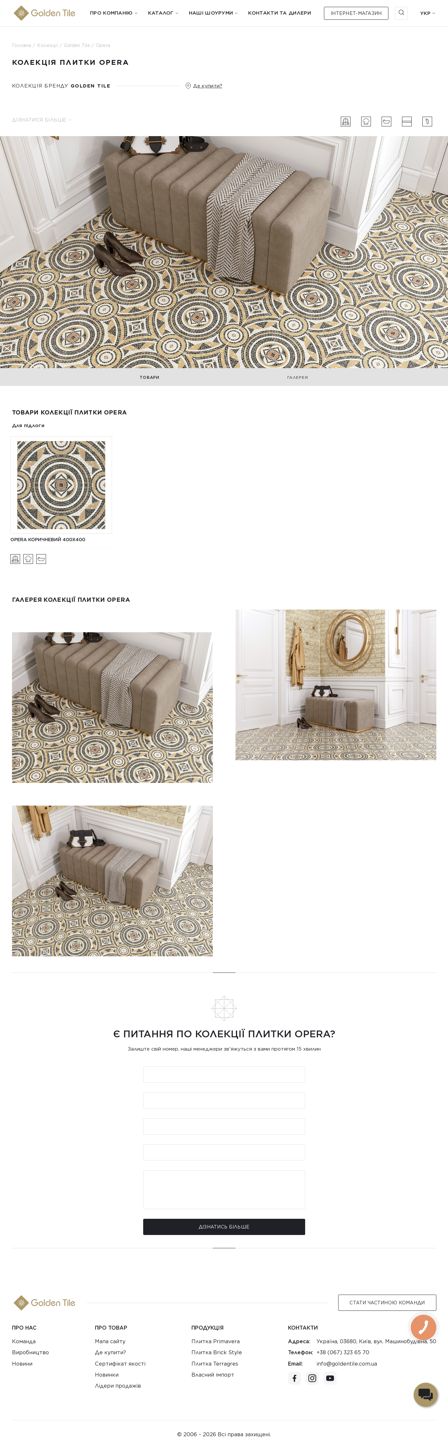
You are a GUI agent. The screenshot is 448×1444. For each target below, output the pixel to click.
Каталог (161, 13)
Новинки (107, 1375)
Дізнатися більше (41, 120)
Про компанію (111, 13)
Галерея (297, 377)
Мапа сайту (110, 1341)
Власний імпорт (212, 1375)
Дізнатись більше (224, 1226)
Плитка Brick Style (216, 1352)
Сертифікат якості (120, 1364)
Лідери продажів (118, 1386)
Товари (149, 377)
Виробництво (30, 1352)
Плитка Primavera (215, 1341)
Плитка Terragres (214, 1364)
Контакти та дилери (279, 13)
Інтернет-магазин (356, 13)
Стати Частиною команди (387, 1302)
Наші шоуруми (211, 13)
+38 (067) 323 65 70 (342, 1352)
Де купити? (208, 86)
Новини (22, 1364)
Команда (24, 1341)
